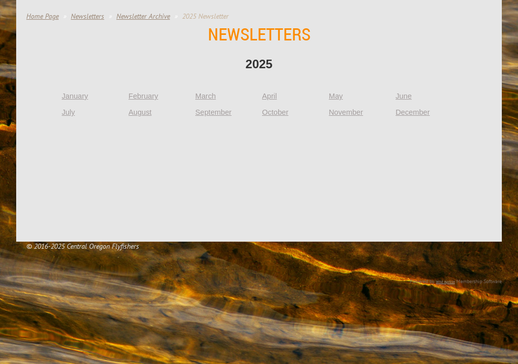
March (205, 96)
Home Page (42, 16)
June (404, 96)
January (75, 96)
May (336, 96)
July (68, 112)
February (143, 96)
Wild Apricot (445, 282)
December (413, 112)
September (213, 112)
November (346, 112)
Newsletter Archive (143, 16)
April (269, 96)
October (275, 112)
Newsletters (87, 16)
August (140, 112)
